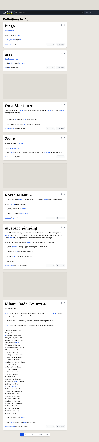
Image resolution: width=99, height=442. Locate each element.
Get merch (60, 44)
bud (20, 40)
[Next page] (41, 434)
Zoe (6, 157)
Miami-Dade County (10, 427)
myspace (11, 238)
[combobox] (49, 12)
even (49, 152)
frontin (12, 422)
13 (5, 360)
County (22, 417)
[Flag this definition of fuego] (64, 25)
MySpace (14, 247)
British (7, 59)
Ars (20, 63)
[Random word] (82, 12)
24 (5, 386)
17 (5, 369)
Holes (23, 63)
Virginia (15, 382)
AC (9, 67)
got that (12, 40)
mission (20, 110)
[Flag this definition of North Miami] (64, 194)
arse (6, 67)
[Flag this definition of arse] (64, 53)
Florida (16, 148)
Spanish (17, 35)
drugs (50, 110)
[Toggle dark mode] (90, 12)
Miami (11, 148)
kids (25, 124)
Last (47, 435)
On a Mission (8, 128)
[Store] (87, 12)
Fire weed (11, 31)
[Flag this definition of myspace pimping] (64, 227)
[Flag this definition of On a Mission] (64, 104)
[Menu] (94, 12)
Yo (7, 40)
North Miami (8, 218)
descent (20, 143)
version (11, 59)
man (26, 214)
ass (17, 59)
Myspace (8, 235)
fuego (6, 44)
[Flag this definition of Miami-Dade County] (64, 303)
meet (16, 252)
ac (10, 44)
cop (25, 119)
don (45, 152)
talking (12, 152)
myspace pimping (9, 266)
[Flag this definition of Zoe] (64, 137)
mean (62, 110)
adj (6, 31)
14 (5, 362)
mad (15, 119)
